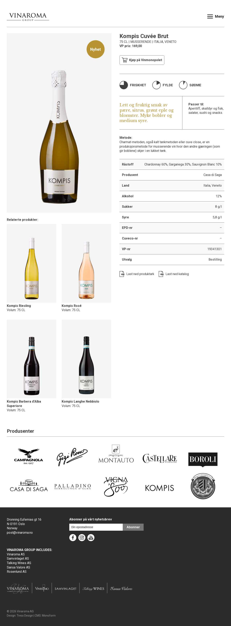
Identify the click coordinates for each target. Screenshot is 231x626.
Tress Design (25, 615)
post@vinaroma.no (20, 533)
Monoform (49, 615)
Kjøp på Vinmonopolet (142, 60)
